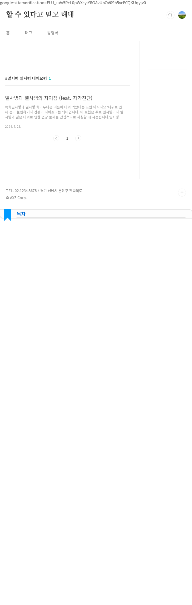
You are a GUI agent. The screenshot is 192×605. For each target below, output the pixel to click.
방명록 (52, 33)
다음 (78, 208)
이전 (56, 208)
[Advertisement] (67, 102)
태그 (28, 33)
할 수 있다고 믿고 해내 (40, 14)
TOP (182, 554)
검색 (170, 15)
